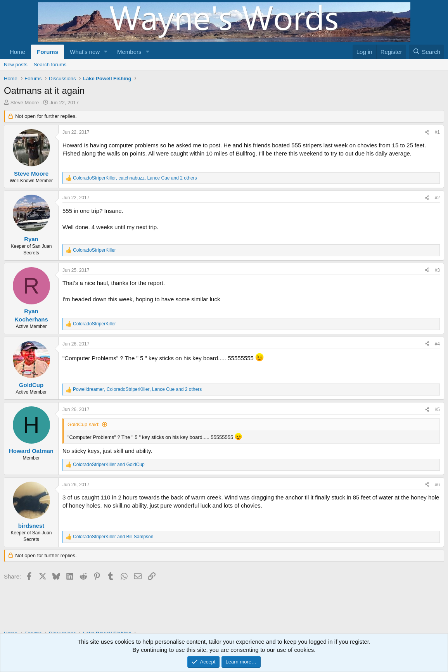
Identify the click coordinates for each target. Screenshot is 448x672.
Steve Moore (24, 102)
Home (17, 51)
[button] (105, 52)
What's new (85, 51)
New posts (16, 64)
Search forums (50, 64)
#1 (437, 132)
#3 (437, 270)
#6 (437, 484)
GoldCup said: (83, 424)
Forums (47, 51)
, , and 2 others (135, 178)
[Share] (427, 132)
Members (129, 51)
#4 (437, 344)
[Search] (426, 52)
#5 (437, 409)
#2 (437, 197)
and (109, 464)
